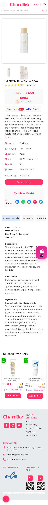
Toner (28, 148)
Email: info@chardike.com (15, 454)
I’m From (24, 143)
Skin (22, 148)
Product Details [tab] (11, 218)
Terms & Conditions (33, 428)
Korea (22, 154)
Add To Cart (13, 395)
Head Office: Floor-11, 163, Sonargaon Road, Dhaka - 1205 (22, 448)
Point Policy (30, 432)
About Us (29, 421)
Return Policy (31, 435)
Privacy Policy (31, 425)
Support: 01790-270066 (14, 459)
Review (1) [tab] (28, 218)
